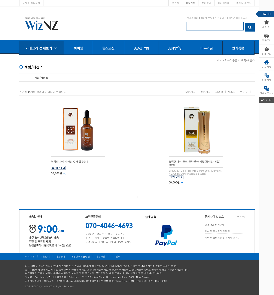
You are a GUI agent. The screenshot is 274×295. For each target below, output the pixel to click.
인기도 (244, 91)
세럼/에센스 (248, 60)
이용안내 (60, 256)
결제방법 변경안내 (215, 224)
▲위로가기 (266, 99)
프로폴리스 (220, 18)
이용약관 (100, 256)
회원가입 (190, 3)
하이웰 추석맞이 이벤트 (217, 231)
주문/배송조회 (243, 3)
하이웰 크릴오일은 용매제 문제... (222, 237)
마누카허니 (234, 18)
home (220, 60)
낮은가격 (190, 91)
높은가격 (205, 91)
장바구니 (206, 3)
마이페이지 (223, 3)
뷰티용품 (232, 60)
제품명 (219, 91)
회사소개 (29, 256)
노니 (245, 18)
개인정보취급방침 (80, 256)
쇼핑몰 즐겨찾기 (31, 3)
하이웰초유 (206, 18)
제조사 (231, 91)
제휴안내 (45, 256)
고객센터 (116, 256)
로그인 (175, 3)
